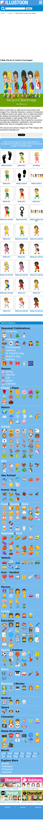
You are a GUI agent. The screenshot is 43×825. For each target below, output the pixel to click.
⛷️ (17, 664)
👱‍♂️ (30, 615)
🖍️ (4, 629)
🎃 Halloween (9, 339)
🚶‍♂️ (11, 606)
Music (5, 669)
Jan (4, 753)
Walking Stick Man (21, 219)
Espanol (7, 807)
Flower (5, 387)
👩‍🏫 (11, 624)
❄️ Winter (7, 380)
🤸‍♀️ (4, 664)
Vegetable (7, 533)
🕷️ (24, 343)
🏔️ (17, 421)
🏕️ (24, 664)
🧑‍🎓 (24, 639)
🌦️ (30, 416)
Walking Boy (21, 165)
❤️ (4, 576)
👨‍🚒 (30, 687)
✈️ (11, 566)
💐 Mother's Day (11, 356)
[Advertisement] (21, 37)
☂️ (30, 740)
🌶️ (11, 542)
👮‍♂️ (24, 687)
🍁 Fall (6, 377)
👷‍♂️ (37, 687)
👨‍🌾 (4, 692)
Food (4, 504)
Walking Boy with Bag (6, 219)
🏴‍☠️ (4, 725)
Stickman (7, 772)
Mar (16, 753)
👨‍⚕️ (11, 702)
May (28, 753)
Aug (9, 756)
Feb (10, 753)
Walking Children (36, 183)
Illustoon (3, 13)
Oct (22, 756)
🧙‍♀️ (17, 343)
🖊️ (37, 624)
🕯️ (24, 363)
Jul (3, 756)
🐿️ (30, 440)
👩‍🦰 (24, 615)
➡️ (17, 576)
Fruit (19, 533)
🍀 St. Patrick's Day (13, 353)
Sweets (14, 504)
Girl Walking (36, 165)
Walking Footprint (6, 165)
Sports (5, 649)
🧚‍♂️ (30, 720)
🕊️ (4, 470)
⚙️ (11, 740)
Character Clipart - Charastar (9, 789)
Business (7, 683)
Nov (28, 756)
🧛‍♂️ (30, 343)
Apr (22, 753)
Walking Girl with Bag (36, 238)
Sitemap (22, 807)
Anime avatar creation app (30, 789)
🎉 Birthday (8, 359)
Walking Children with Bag (36, 220)
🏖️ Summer (8, 374)
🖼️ (4, 745)
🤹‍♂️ (24, 606)
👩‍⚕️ (17, 702)
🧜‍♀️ (24, 720)
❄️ (17, 416)
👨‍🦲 (4, 596)
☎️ (11, 735)
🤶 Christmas (9, 331)
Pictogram (7, 769)
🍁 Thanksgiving (11, 347)
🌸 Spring (7, 371)
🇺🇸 (37, 576)
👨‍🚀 (11, 711)
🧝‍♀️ (37, 720)
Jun (35, 753)
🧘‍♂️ (11, 664)
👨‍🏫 (30, 639)
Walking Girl (6, 238)
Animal (5, 426)
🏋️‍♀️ (37, 659)
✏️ (30, 624)
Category (10, 13)
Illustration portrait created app (9, 802)
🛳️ (17, 566)
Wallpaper (7, 766)
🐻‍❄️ (4, 440)
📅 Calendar (9, 383)
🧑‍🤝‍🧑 (11, 591)
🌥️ (4, 416)
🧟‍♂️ (37, 343)
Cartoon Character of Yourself (31, 802)
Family (5, 611)
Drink (24, 504)
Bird (4, 460)
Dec (34, 756)
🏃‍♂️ (17, 606)
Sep (15, 756)
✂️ (24, 629)
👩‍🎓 (17, 624)
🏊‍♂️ (24, 659)
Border (5, 763)
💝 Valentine (9, 350)
